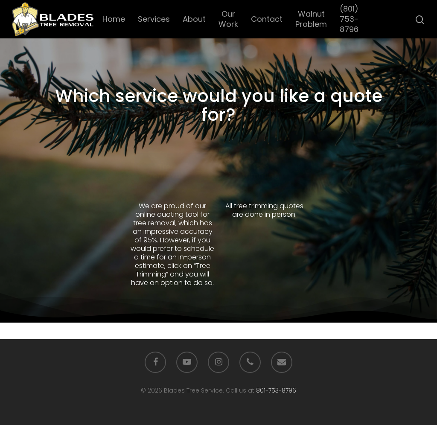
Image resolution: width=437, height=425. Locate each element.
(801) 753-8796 (349, 19)
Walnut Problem (311, 19)
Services (154, 19)
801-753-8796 (276, 390)
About (194, 19)
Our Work (228, 19)
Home (113, 19)
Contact (267, 19)
